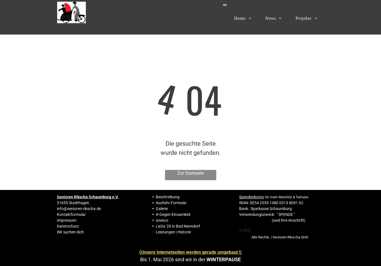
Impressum (66, 220)
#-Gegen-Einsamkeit (173, 214)
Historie (184, 232)
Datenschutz (68, 226)
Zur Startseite (190, 173)
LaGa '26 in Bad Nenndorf (178, 226)
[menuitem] (242, 18)
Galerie (162, 208)
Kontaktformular (71, 214)
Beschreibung (167, 197)
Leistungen (165, 232)
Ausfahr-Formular (171, 203)
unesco (162, 220)
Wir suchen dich (70, 232)
